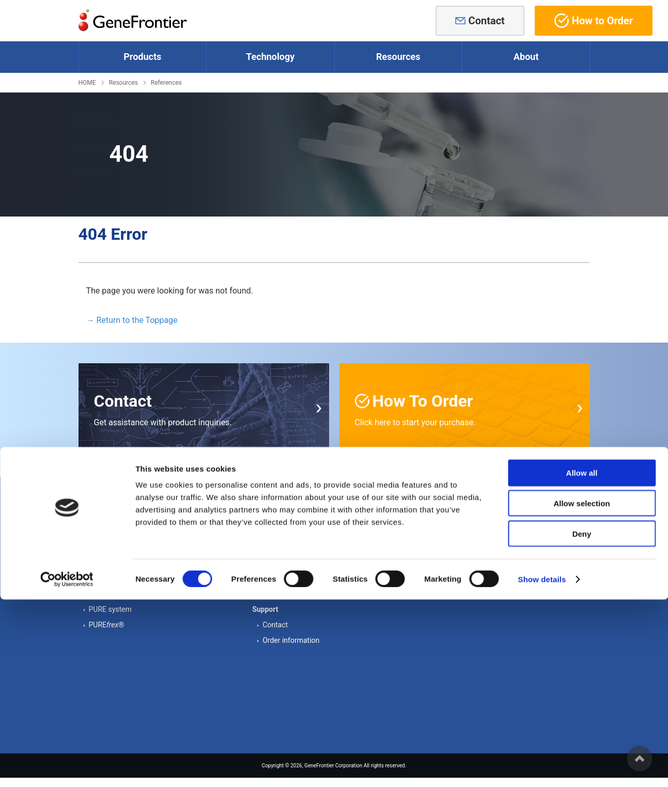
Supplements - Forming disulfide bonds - (153, 554)
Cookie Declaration (467, 554)
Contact (487, 20)
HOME (87, 82)
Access (448, 570)
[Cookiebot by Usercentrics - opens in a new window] (67, 767)
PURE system (110, 609)
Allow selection (581, 690)
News (446, 539)
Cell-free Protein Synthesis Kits (138, 523)
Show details (542, 766)
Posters (274, 554)
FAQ (268, 585)
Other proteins (111, 570)
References (166, 82)
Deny (582, 721)
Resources (123, 82)
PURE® (107, 625)
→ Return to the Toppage (132, 320)
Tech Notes (280, 523)
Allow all (582, 660)
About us (451, 523)
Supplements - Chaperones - (134, 539)
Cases (272, 539)
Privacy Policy (459, 585)
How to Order (593, 20)
